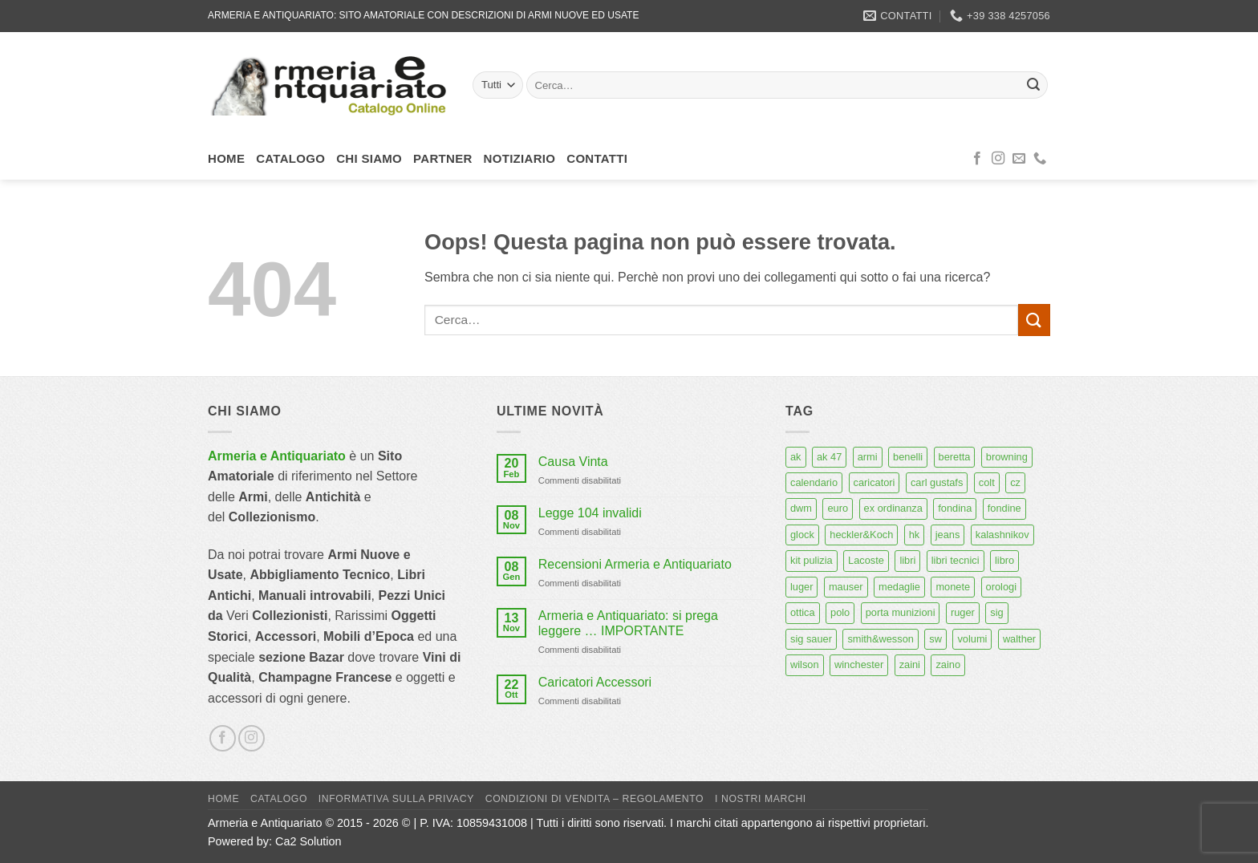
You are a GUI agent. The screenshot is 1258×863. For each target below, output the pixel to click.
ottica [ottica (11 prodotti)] (802, 612)
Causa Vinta (573, 461)
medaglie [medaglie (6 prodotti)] (899, 587)
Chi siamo (369, 158)
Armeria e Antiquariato (277, 456)
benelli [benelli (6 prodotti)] (908, 457)
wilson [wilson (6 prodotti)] (804, 664)
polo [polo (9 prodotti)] (840, 612)
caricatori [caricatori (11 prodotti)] (874, 482)
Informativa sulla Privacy (396, 798)
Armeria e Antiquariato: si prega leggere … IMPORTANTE (628, 623)
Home (226, 158)
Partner (443, 158)
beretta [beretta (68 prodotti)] (955, 457)
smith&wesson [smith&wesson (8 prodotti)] (880, 639)
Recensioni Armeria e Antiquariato (635, 564)
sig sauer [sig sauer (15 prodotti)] (811, 639)
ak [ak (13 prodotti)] (795, 457)
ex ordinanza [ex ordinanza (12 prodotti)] (893, 508)
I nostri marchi (760, 798)
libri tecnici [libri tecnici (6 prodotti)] (955, 560)
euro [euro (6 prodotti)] (837, 508)
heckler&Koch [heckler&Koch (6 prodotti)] (861, 535)
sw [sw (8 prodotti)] (935, 639)
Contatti (596, 158)
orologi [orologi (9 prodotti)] (1001, 587)
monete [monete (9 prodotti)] (952, 587)
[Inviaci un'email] (1018, 159)
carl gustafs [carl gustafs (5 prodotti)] (937, 482)
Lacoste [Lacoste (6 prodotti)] (866, 560)
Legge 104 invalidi (590, 513)
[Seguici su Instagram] (998, 159)
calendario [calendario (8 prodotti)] (814, 482)
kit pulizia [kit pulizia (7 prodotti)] (811, 560)
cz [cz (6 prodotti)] (1015, 482)
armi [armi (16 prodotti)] (868, 457)
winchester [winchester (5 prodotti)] (858, 664)
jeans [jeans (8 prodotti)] (947, 535)
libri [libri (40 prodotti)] (907, 560)
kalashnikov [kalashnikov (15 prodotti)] (1002, 535)
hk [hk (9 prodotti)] (914, 535)
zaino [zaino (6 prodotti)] (947, 664)
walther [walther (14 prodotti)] (1019, 639)
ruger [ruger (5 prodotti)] (963, 612)
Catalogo (290, 158)
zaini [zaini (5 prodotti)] (909, 664)
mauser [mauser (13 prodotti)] (846, 587)
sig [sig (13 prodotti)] (996, 612)
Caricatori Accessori (594, 682)
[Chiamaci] (1039, 159)
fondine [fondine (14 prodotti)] (1004, 508)
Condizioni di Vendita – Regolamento (594, 798)
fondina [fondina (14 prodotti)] (955, 508)
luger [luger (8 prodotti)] (801, 587)
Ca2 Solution (308, 841)
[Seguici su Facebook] (977, 159)
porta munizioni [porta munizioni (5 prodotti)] (900, 612)
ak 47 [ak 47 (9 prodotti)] (829, 457)
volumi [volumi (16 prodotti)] (972, 639)
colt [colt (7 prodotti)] (987, 482)
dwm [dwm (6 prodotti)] (801, 508)
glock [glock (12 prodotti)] (802, 535)
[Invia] (1033, 85)
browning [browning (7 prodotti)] (1007, 457)
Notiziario (520, 158)
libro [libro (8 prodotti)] (1004, 560)
